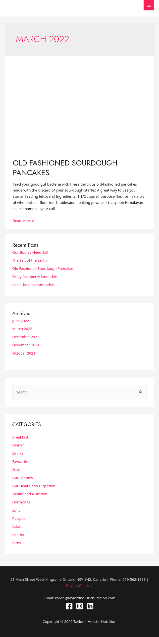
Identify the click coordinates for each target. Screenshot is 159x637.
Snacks (18, 534)
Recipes (18, 518)
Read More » (23, 220)
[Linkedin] (90, 606)
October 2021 (23, 353)
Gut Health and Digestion (33, 485)
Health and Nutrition (29, 493)
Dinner (18, 445)
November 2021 (25, 344)
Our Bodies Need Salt (30, 252)
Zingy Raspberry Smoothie (34, 276)
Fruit (16, 469)
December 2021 (25, 336)
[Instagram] (79, 606)
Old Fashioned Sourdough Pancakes (65, 168)
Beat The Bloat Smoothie (33, 284)
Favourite (20, 461)
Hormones (21, 501)
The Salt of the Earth (29, 260)
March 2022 (22, 328)
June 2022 (20, 320)
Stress (17, 542)
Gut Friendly (22, 477)
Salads (17, 526)
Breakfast (20, 437)
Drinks (17, 453)
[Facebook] (69, 606)
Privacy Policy (77, 585)
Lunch (17, 510)
